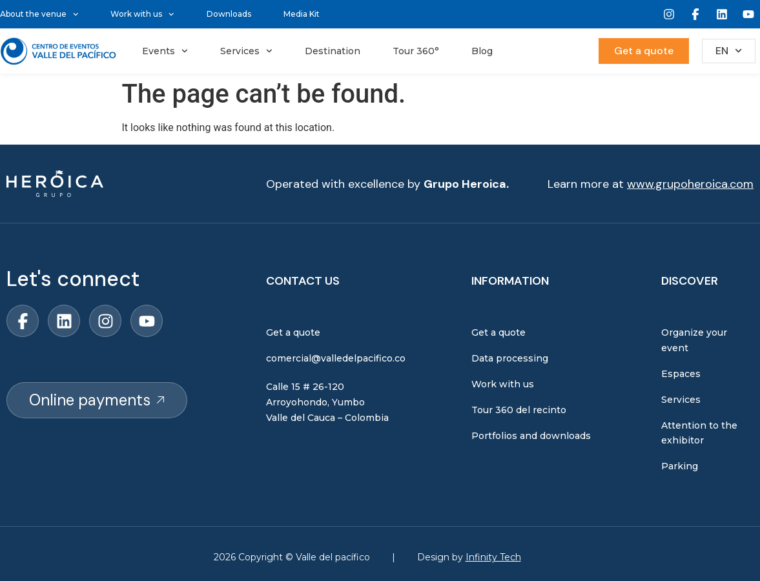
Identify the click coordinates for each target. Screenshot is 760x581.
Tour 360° (416, 51)
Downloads (229, 14)
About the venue (39, 14)
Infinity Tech (493, 557)
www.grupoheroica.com (690, 184)
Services (246, 51)
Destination (332, 51)
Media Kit (301, 14)
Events (165, 51)
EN (728, 51)
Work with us (142, 14)
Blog (482, 51)
